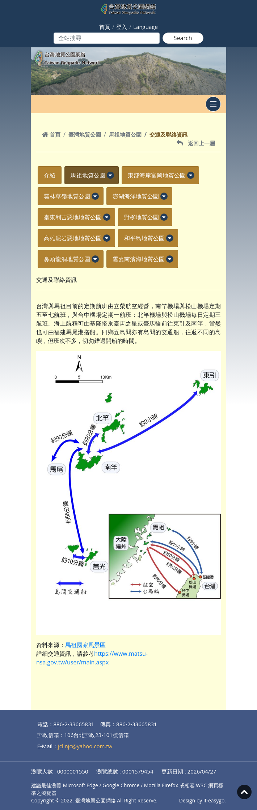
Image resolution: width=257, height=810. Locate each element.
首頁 (104, 26)
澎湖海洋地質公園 (136, 196)
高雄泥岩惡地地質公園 (73, 238)
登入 (121, 26)
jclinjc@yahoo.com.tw (85, 746)
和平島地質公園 (144, 238)
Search (183, 38)
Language (145, 26)
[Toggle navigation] (213, 104)
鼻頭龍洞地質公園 (67, 259)
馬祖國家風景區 (85, 645)
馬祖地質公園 (125, 134)
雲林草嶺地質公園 (67, 196)
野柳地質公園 (141, 217)
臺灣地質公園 (84, 134)
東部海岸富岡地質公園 (157, 175)
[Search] (106, 38)
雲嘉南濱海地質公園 (139, 259)
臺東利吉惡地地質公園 (73, 217)
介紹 (49, 175)
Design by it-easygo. (202, 800)
